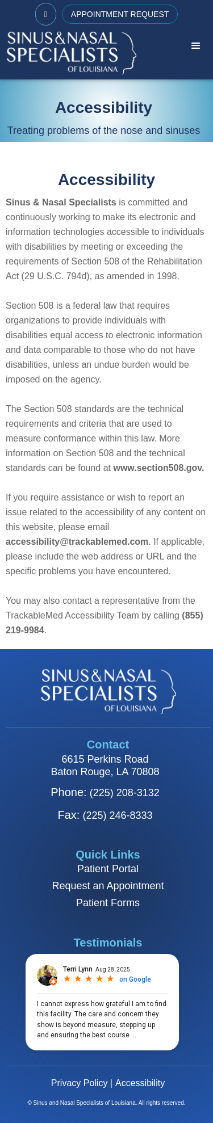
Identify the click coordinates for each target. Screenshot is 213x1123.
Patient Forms (108, 903)
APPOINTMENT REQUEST (120, 14)
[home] (68, 52)
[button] (196, 46)
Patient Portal (108, 868)
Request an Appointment (108, 885)
